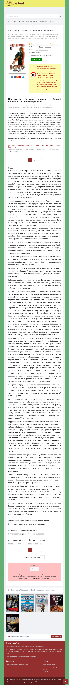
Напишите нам (23, 578)
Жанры (45, 671)
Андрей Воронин (42, 50)
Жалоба (34, 569)
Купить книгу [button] (36, 59)
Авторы (45, 669)
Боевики (21, 21)
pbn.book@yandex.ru (24, 664)
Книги (15, 21)
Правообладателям (49, 664)
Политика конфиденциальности (53, 667)
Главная (10, 21)
